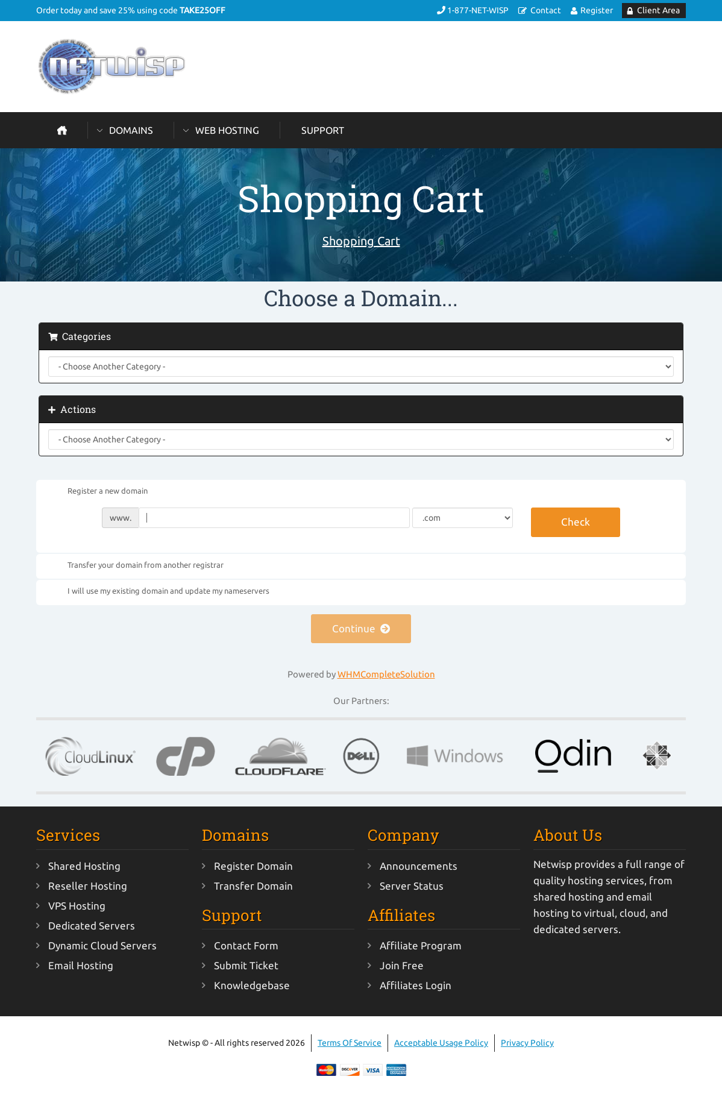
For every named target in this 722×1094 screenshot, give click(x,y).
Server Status (412, 885)
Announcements (418, 866)
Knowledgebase (252, 985)
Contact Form (246, 945)
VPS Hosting (76, 905)
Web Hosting (227, 130)
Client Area (658, 10)
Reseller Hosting (87, 885)
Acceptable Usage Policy (441, 1043)
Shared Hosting (84, 866)
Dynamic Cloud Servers (102, 945)
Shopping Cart (361, 241)
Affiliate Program (421, 945)
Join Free (402, 965)
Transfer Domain (253, 885)
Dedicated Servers (91, 925)
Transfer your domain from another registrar (136, 565)
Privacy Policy (527, 1043)
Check (575, 521)
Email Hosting (80, 965)
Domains (131, 130)
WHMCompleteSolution (386, 674)
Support (322, 130)
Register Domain (253, 866)
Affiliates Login (415, 985)
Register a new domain (98, 491)
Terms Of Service (349, 1043)
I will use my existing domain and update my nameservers (158, 592)
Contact (545, 10)
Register (596, 10)
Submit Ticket (246, 965)
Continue (361, 628)
